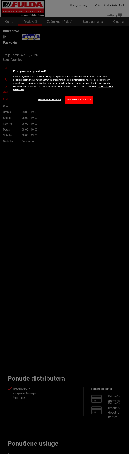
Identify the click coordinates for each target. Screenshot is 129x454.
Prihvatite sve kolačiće (79, 99)
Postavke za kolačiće (49, 99)
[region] (65, 86)
